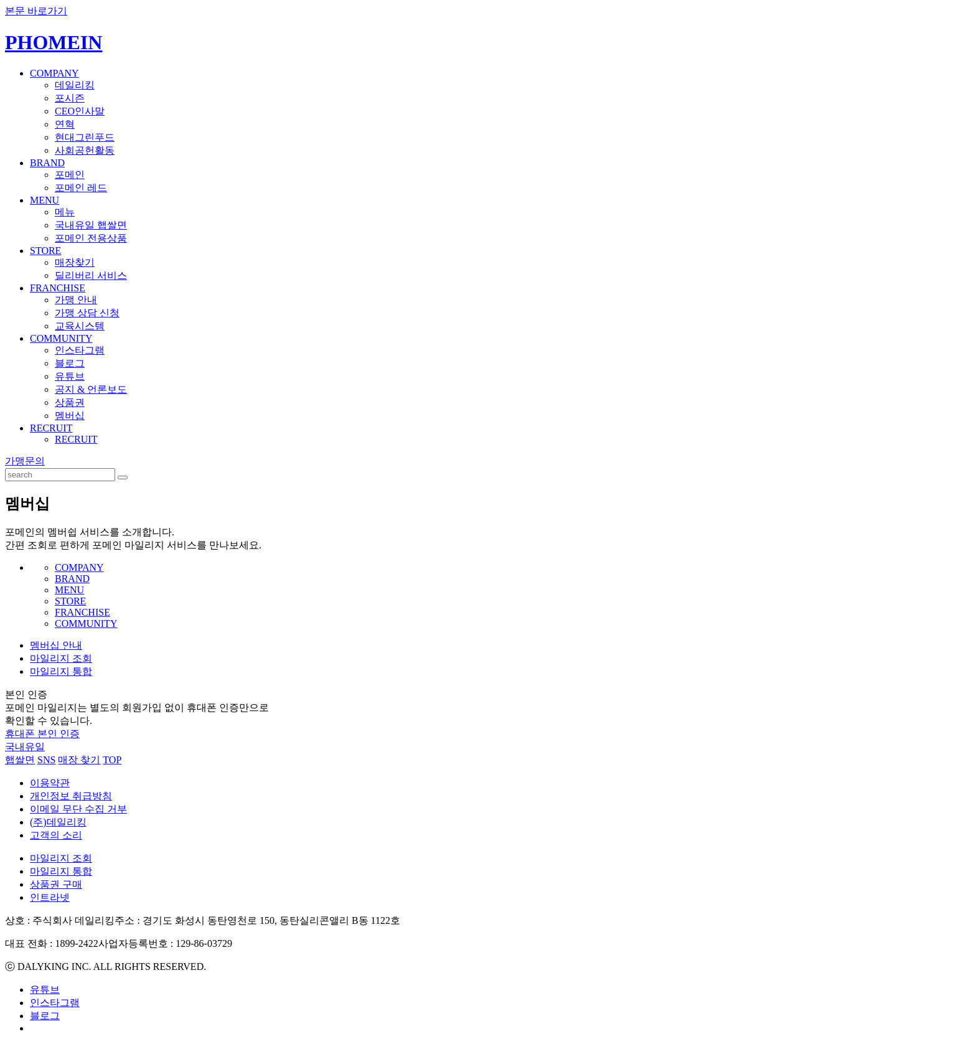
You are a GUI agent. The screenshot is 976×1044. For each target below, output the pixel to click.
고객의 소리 (56, 835)
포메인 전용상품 (91, 238)
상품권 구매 (56, 884)
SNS (46, 760)
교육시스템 (80, 326)
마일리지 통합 (61, 671)
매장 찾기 (79, 760)
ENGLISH (954, 33)
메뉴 (65, 212)
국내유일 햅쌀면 (91, 225)
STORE (45, 250)
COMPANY (54, 73)
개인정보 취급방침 (71, 796)
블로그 (70, 363)
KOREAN (915, 33)
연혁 (65, 124)
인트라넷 (50, 897)
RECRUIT (51, 428)
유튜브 (70, 376)
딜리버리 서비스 (91, 275)
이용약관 (50, 783)
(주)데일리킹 (58, 822)
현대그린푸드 (85, 137)
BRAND (47, 163)
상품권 (70, 402)
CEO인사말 (80, 111)
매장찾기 (75, 262)
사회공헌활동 (85, 150)
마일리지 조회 (61, 658)
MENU (44, 200)
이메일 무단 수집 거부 (78, 809)
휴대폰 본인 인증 (42, 733)
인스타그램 (80, 350)
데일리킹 (75, 85)
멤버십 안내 (56, 645)
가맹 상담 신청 (87, 313)
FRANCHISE (57, 288)
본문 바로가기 (36, 11)
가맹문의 (25, 461)
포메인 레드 (81, 187)
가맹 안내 (76, 299)
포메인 (70, 174)
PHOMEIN (53, 42)
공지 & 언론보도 (91, 389)
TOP (112, 760)
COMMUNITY (61, 338)
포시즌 (70, 98)
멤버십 (70, 415)
